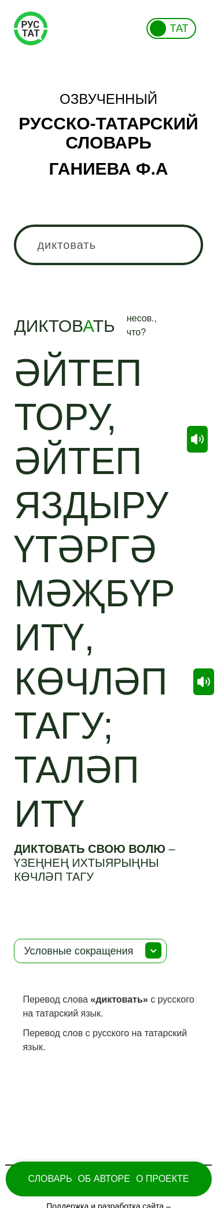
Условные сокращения (78, 951)
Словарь (50, 1179)
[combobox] (108, 245)
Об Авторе (104, 1179)
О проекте (162, 1179)
